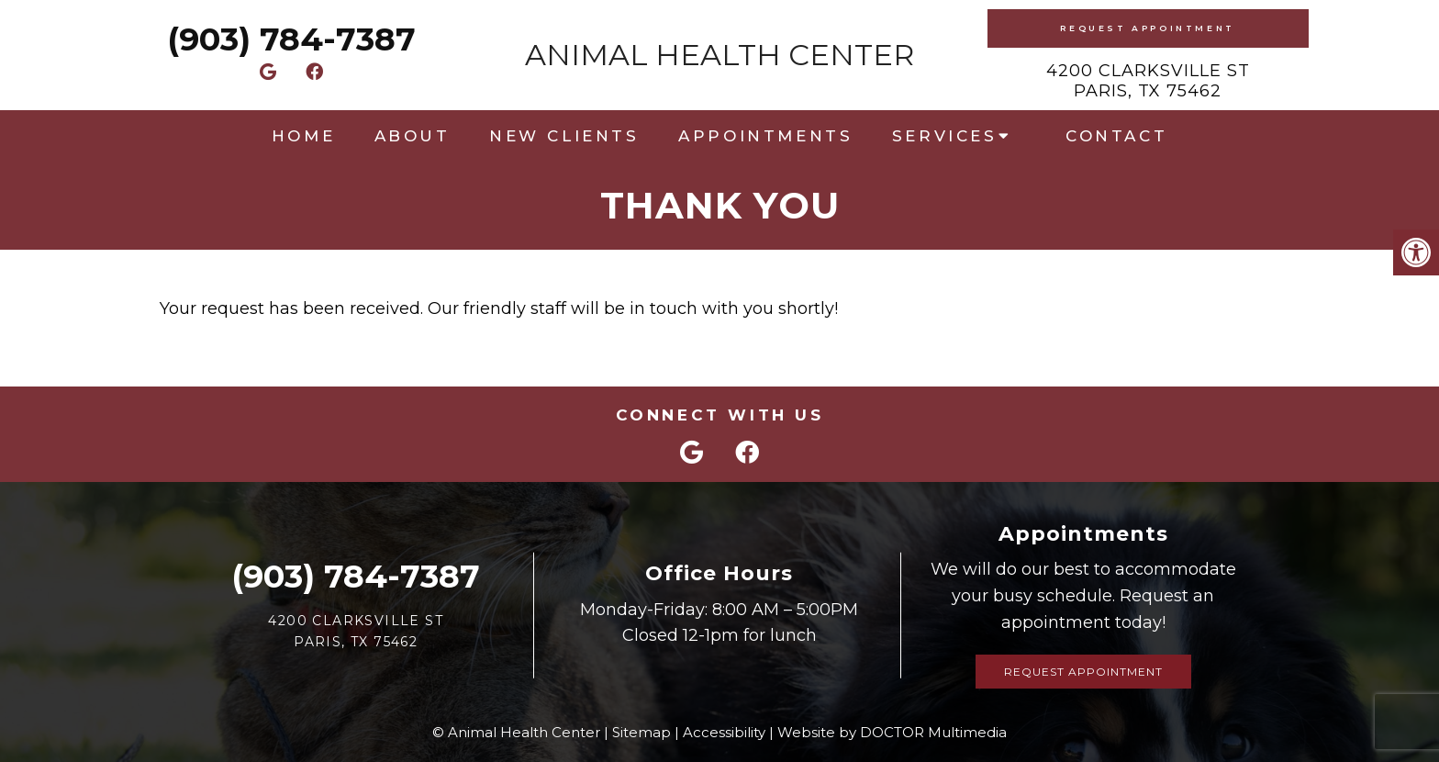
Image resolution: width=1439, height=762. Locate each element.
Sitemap (641, 732)
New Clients (564, 136)
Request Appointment (1147, 28)
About (412, 136)
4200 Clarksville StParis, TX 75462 (1148, 81)
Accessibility (724, 732)
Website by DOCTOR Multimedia (892, 732)
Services (945, 136)
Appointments (765, 136)
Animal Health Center (719, 55)
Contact (1116, 136)
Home (303, 136)
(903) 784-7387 (291, 39)
